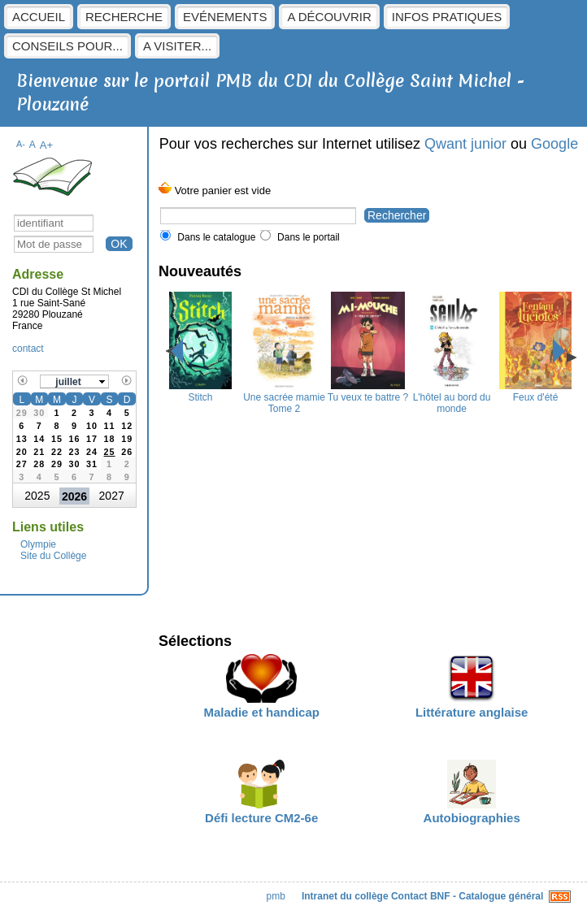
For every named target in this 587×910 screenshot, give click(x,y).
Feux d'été (535, 391)
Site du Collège (53, 555)
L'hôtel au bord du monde (452, 397)
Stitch (200, 391)
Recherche (124, 17)
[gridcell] (110, 450)
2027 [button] (111, 495)
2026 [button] (74, 496)
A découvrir (329, 17)
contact (28, 348)
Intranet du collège (345, 896)
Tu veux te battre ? (368, 391)
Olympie (38, 544)
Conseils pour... (67, 46)
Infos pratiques (447, 17)
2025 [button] (37, 495)
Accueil (38, 17)
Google (554, 144)
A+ (47, 145)
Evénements (225, 17)
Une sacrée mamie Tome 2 (284, 397)
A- (20, 144)
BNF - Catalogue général (486, 896)
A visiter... (177, 46)
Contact (409, 896)
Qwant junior (465, 144)
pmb (276, 896)
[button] (75, 381)
